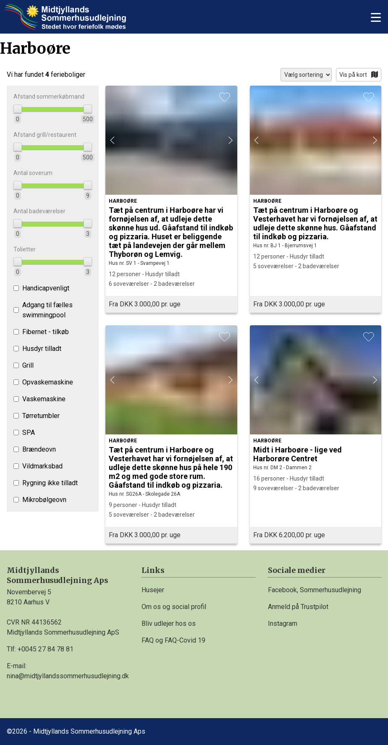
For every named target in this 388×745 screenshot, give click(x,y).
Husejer (153, 590)
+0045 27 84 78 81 (45, 649)
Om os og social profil (174, 607)
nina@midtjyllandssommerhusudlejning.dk (68, 676)
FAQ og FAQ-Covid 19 (173, 640)
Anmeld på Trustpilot (298, 607)
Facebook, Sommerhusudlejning (314, 590)
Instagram (282, 623)
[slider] (17, 109)
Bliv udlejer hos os (169, 623)
